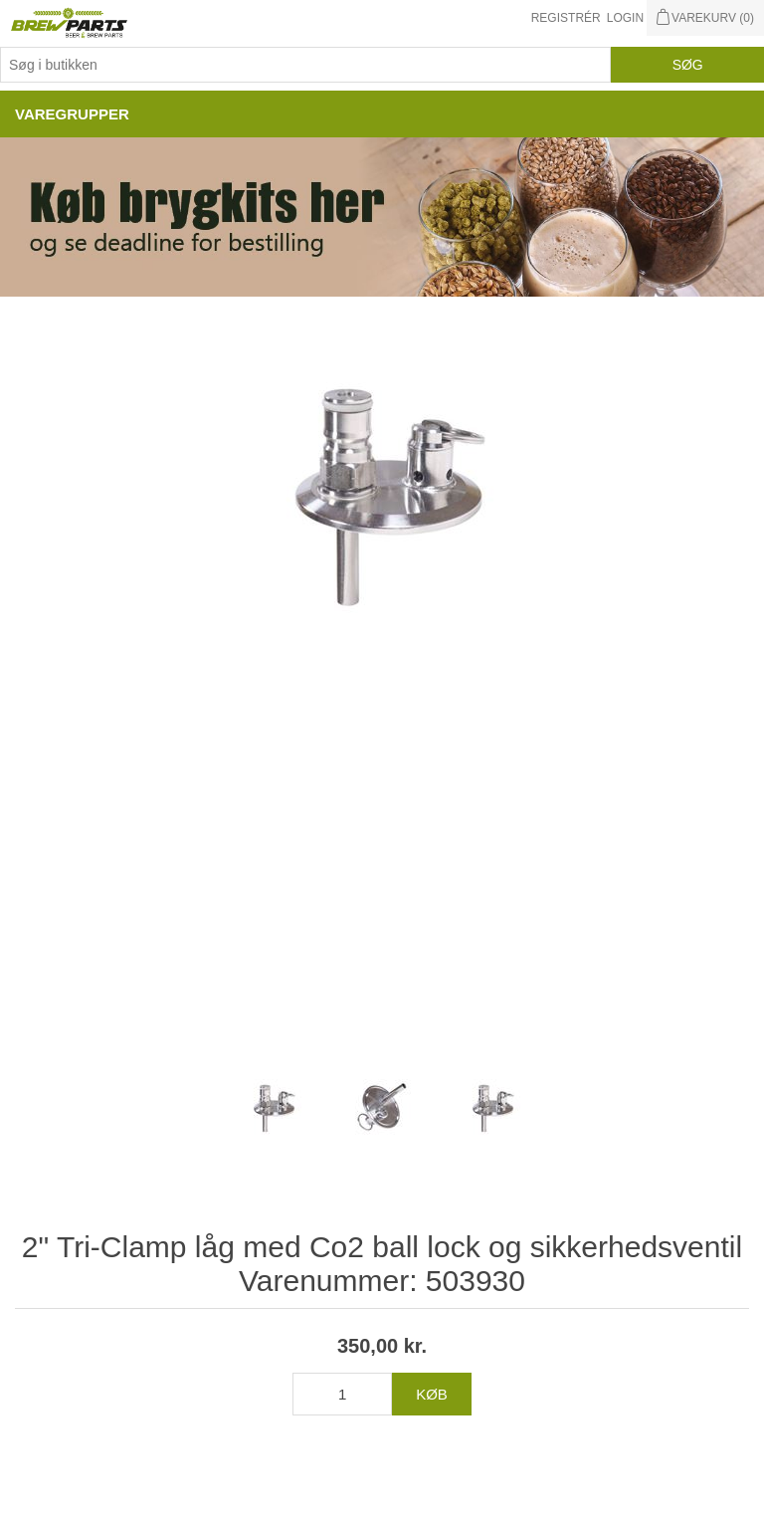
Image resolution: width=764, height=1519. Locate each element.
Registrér (566, 18)
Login (625, 18)
